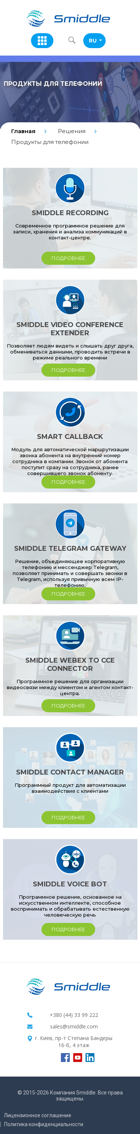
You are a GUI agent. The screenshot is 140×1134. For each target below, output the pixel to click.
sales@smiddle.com (74, 1026)
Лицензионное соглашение (37, 1115)
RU (95, 40)
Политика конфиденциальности (43, 1124)
